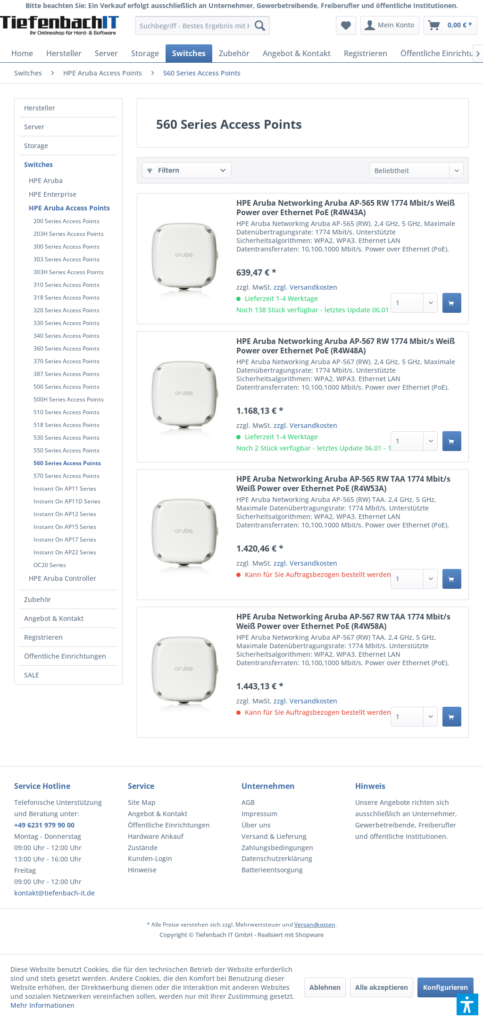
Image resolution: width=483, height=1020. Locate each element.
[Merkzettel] (346, 25)
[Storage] (145, 53)
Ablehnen (325, 987)
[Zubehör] (234, 53)
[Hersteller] (64, 53)
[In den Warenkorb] (451, 303)
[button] (467, 1004)
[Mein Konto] (389, 25)
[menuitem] (202, 25)
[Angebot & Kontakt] (296, 53)
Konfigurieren (445, 987)
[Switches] (189, 53)
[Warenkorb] (450, 25)
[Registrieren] (365, 53)
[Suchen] (260, 25)
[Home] (22, 53)
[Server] (106, 53)
